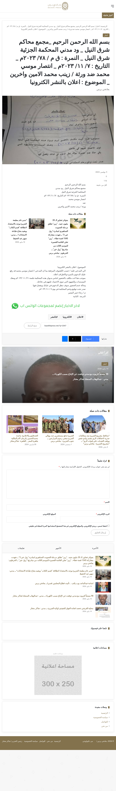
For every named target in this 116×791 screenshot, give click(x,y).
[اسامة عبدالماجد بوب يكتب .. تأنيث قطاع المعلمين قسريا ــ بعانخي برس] (102, 588)
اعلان (79, 317)
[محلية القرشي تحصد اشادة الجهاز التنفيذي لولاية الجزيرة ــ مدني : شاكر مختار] (102, 613)
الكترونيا (66, 317)
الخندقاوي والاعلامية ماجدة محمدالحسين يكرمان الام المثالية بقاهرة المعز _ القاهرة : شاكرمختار (24, 438)
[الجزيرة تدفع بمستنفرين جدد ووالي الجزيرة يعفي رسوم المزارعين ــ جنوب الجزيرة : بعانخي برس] (58, 424)
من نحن (104, 729)
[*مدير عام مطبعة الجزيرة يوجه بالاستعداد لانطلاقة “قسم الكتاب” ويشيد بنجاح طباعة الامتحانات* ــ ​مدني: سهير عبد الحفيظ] (36, 223)
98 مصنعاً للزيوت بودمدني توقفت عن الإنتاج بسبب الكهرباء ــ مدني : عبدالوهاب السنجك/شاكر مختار (79, 378)
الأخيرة (95, 548)
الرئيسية (105, 26)
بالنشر (53, 317)
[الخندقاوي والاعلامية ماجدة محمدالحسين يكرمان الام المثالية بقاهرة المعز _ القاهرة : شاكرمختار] (22, 424)
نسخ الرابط (32, 325)
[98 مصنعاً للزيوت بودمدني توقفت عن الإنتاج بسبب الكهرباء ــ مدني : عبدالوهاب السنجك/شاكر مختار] (102, 601)
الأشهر (58, 548)
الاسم (107, 502)
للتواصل (104, 724)
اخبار (98, 26)
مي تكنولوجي (87, 744)
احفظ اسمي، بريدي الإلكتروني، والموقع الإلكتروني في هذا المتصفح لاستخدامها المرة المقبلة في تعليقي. (67, 526)
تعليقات (21, 548)
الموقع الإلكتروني (49, 514)
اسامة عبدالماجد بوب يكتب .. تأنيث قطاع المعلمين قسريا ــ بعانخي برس (63, 585)
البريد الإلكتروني (103, 514)
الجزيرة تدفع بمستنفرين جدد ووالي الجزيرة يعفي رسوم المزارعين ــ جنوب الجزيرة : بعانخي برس (59, 438)
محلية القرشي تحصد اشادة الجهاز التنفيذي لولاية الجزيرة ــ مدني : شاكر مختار (60, 610)
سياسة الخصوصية (100, 720)
